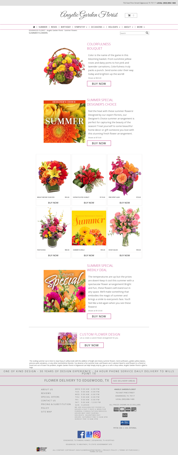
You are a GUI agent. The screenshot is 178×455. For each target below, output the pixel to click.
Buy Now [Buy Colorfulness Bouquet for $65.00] (99, 84)
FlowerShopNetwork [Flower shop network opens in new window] (90, 450)
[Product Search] (132, 33)
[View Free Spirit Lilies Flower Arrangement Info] (125, 175)
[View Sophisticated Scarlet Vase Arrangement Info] (89, 175)
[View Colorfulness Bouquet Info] (65, 64)
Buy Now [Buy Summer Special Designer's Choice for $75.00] (99, 143)
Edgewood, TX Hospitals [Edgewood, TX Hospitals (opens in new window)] (103, 440)
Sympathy (81, 27)
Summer (43, 27)
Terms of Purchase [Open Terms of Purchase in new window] (128, 450)
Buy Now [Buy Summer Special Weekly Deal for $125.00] (99, 316)
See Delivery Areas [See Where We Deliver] (124, 380)
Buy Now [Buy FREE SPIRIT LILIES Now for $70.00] (125, 202)
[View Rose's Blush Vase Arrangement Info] (125, 228)
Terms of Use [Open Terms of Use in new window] (96, 451)
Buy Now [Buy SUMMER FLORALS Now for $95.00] (89, 255)
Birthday (66, 27)
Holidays (114, 27)
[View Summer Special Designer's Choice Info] (65, 122)
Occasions (98, 27)
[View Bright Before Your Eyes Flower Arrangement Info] (53, 175)
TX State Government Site (100, 444)
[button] (131, 15)
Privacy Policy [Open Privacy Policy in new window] (110, 450)
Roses (54, 27)
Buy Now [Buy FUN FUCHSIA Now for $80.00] (53, 255)
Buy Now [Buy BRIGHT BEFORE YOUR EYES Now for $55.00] (53, 202)
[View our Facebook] (81, 437)
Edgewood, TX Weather (76, 444)
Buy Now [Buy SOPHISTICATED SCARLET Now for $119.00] (89, 202)
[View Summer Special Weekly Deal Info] (65, 291)
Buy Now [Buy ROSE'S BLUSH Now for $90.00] (125, 255)
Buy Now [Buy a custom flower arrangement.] (92, 345)
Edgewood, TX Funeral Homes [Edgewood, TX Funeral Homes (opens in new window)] (77, 440)
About (129, 27)
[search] (147, 33)
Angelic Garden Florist (88, 15)
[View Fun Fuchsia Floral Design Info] (53, 228)
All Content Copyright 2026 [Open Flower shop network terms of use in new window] (66, 450)
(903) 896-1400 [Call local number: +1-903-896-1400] (169, 3)
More (141, 27)
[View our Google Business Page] (89, 437)
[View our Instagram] (96, 437)
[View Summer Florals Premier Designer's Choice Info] (89, 228)
